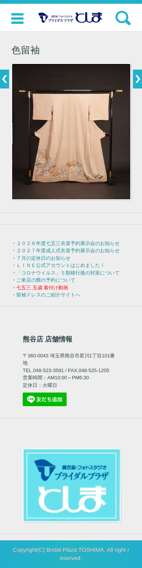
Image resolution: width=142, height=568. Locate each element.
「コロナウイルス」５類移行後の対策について (68, 273)
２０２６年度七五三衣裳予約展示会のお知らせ (68, 243)
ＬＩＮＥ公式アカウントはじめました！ (60, 265)
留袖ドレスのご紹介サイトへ (48, 295)
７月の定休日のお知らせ (43, 258)
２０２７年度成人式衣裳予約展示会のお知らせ (68, 250)
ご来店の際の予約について (45, 280)
